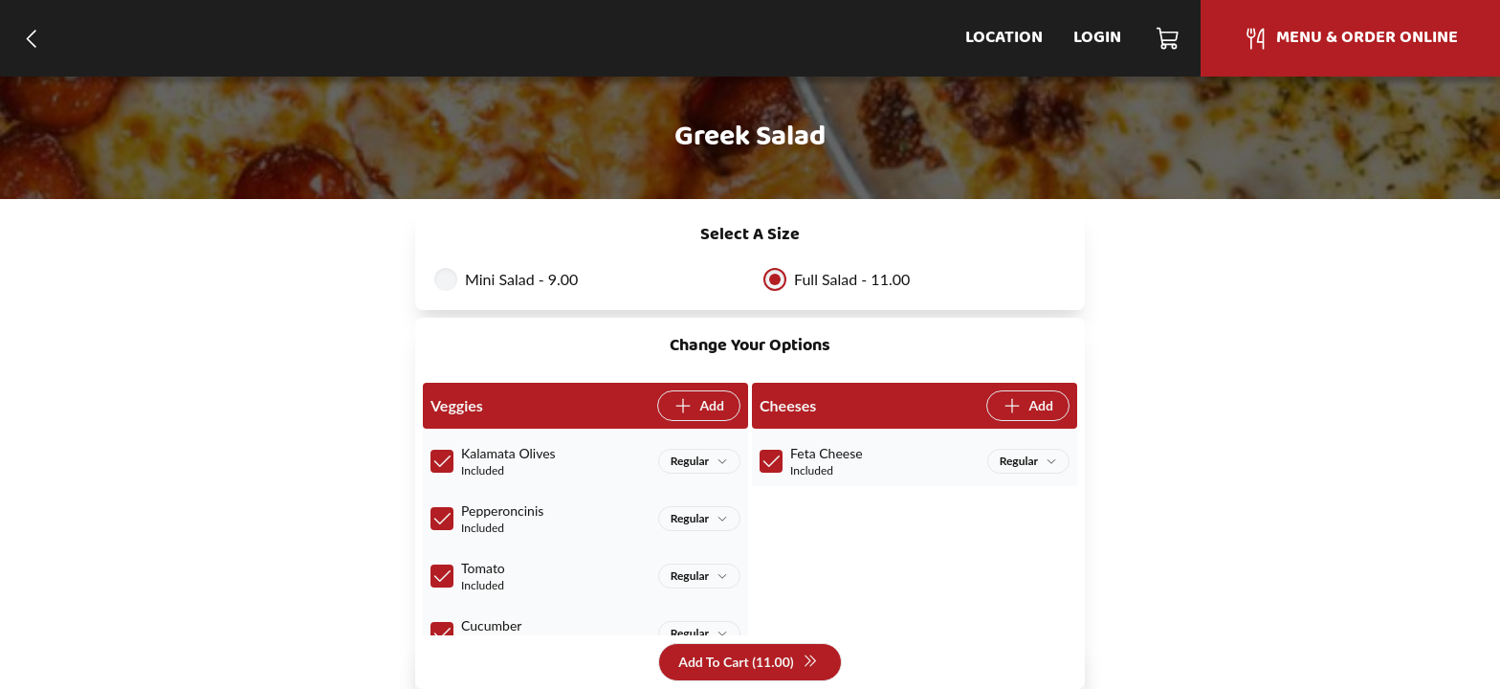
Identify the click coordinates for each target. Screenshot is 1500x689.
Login (1097, 38)
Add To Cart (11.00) (747, 663)
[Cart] (1168, 38)
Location (1004, 38)
